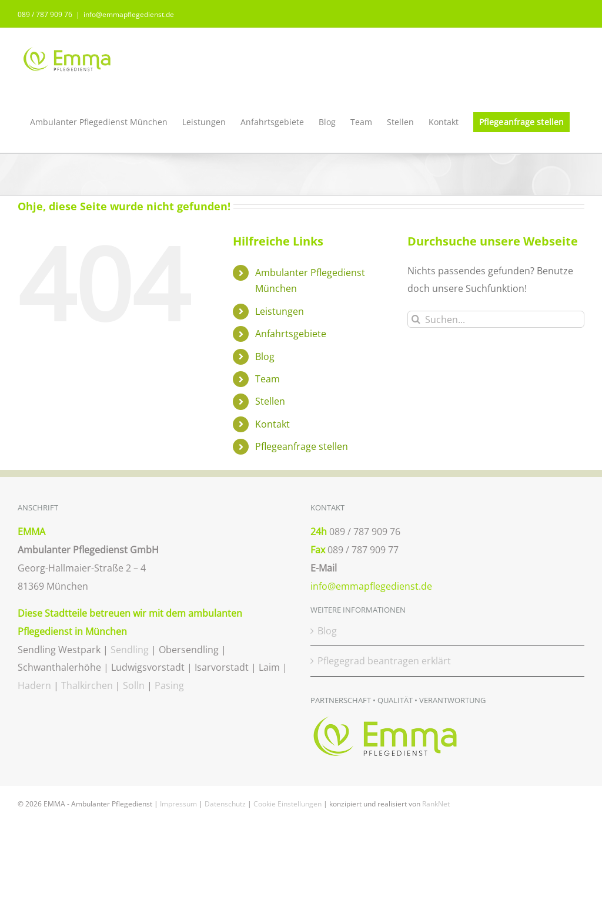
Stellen (270, 401)
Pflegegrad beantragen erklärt (384, 660)
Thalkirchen (87, 685)
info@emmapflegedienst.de (128, 14)
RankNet (436, 804)
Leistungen (279, 311)
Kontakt (272, 424)
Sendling (130, 649)
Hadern (34, 685)
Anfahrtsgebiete (290, 333)
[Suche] (415, 319)
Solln (134, 685)
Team (267, 378)
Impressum (178, 804)
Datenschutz (225, 804)
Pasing (169, 685)
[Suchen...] (495, 319)
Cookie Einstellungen (287, 804)
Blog (265, 356)
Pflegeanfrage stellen (301, 446)
